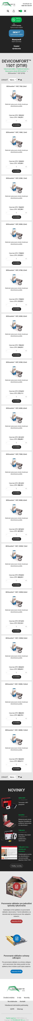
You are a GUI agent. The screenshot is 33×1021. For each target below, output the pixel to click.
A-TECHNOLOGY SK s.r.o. (18, 1020)
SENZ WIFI (21, 798)
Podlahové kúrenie (22, 69)
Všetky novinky (16, 866)
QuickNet (21, 815)
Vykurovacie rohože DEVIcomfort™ (16, 71)
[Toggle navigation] (13, 11)
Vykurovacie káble (9, 69)
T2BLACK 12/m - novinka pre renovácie (23, 849)
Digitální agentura (11, 1018)
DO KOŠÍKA (16, 125)
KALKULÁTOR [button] (16, 971)
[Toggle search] (8, 11)
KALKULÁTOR (16, 921)
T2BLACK (21, 830)
